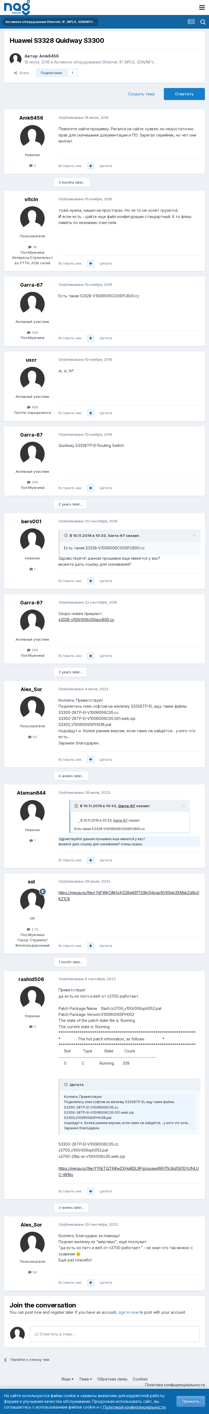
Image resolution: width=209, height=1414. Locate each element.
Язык (68, 1379)
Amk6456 (49, 56)
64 (32, 737)
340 (32, 332)
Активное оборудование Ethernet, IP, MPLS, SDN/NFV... (105, 62)
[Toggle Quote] (66, 535)
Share (21, 73)
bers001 (31, 521)
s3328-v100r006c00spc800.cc (86, 619)
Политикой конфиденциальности (134, 1407)
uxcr (31, 360)
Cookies (140, 1379)
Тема (85, 1379)
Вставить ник (70, 165)
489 (32, 407)
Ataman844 (31, 793)
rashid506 (31, 979)
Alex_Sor (31, 689)
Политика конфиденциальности (175, 1384)
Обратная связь (112, 1379)
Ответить (184, 94)
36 (32, 247)
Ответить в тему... (55, 1334)
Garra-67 (31, 285)
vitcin (31, 199)
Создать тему (141, 94)
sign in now (128, 1312)
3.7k (32, 929)
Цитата (106, 165)
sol (31, 882)
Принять (190, 1401)
